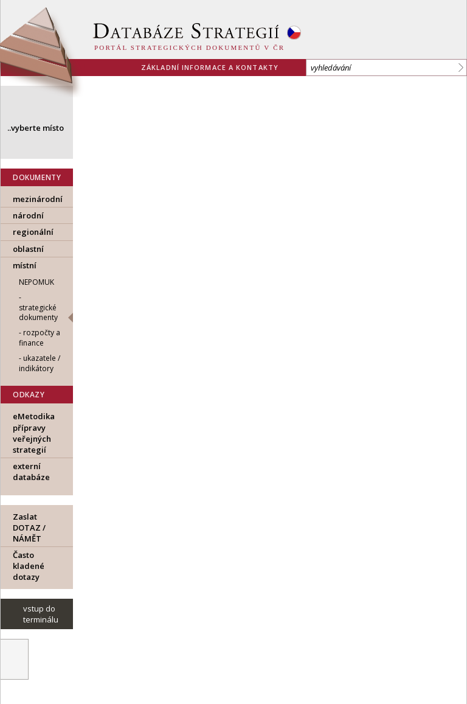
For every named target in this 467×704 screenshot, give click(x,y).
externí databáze (31, 472)
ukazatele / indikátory (39, 363)
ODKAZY (29, 394)
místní (24, 265)
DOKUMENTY (37, 177)
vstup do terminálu (40, 614)
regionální (33, 231)
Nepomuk (36, 282)
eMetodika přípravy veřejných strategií (34, 433)
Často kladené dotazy (28, 565)
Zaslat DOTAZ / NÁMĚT (29, 527)
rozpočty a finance (39, 337)
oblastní (28, 248)
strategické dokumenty (38, 312)
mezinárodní (38, 198)
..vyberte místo (35, 127)
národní (28, 215)
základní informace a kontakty (209, 67)
